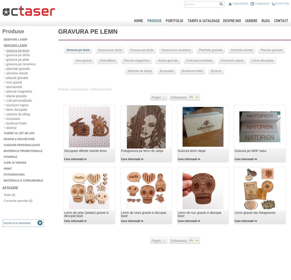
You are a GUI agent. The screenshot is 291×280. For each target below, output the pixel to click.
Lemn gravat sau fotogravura (255, 212)
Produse (63, 89)
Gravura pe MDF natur (250, 151)
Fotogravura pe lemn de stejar (142, 151)
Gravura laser (80, 89)
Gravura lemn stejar (192, 151)
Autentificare (238, 3)
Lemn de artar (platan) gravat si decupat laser (86, 214)
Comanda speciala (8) (18, 200)
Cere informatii (73, 159)
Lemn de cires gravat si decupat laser (143, 214)
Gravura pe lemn (101, 89)
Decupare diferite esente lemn (85, 151)
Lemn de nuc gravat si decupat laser (199, 214)
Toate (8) (9, 195)
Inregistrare (259, 3)
